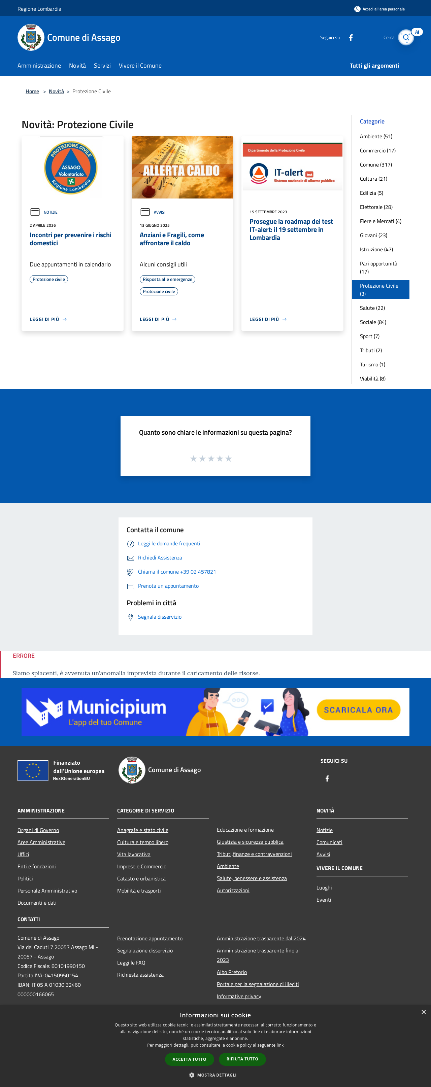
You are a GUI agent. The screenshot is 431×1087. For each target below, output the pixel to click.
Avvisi (152, 212)
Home (32, 91)
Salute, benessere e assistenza (252, 878)
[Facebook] (345, 37)
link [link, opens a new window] (280, 1045)
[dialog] (215, 1046)
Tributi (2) (371, 350)
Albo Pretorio (232, 972)
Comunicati (329, 842)
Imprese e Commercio (141, 866)
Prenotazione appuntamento (150, 938)
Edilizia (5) (371, 193)
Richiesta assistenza (140, 975)
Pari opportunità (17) (378, 267)
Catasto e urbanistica (141, 878)
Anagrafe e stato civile (142, 830)
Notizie (44, 212)
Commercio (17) (378, 150)
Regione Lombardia (39, 9)
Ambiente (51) (376, 136)
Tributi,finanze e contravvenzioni (254, 854)
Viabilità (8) (373, 378)
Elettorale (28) (376, 207)
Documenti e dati (37, 903)
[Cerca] (405, 37)
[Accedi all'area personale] (379, 9)
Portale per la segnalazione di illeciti (258, 984)
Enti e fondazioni (37, 866)
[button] (215, 1075)
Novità (56, 91)
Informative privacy (239, 996)
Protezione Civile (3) (379, 290)
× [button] (423, 1012)
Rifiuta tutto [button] (243, 1059)
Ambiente (228, 866)
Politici (25, 878)
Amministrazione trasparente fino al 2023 (258, 955)
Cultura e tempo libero (142, 842)
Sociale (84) (373, 322)
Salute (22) (372, 308)
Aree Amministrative (41, 842)
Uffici (23, 854)
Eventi (324, 900)
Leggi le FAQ (131, 962)
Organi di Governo (38, 830)
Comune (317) (376, 164)
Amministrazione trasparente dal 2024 (261, 938)
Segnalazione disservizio (145, 950)
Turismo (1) (372, 364)
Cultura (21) (373, 179)
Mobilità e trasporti (139, 890)
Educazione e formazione (245, 830)
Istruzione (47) (376, 249)
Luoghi (324, 887)
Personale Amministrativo (47, 890)
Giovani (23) (373, 235)
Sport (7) (369, 336)
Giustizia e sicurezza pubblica (250, 842)
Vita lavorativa (134, 854)
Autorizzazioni (233, 890)
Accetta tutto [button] (189, 1059)
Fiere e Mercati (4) (380, 221)
